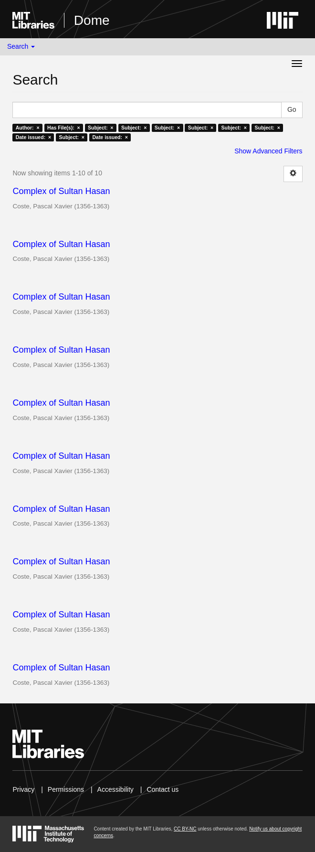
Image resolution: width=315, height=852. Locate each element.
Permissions (66, 789)
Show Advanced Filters (268, 151)
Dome (92, 20)
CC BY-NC (185, 828)
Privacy (23, 789)
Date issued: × (33, 137)
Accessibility (115, 789)
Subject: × (100, 127)
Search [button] (21, 46)
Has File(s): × (63, 127)
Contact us (162, 789)
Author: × (28, 127)
